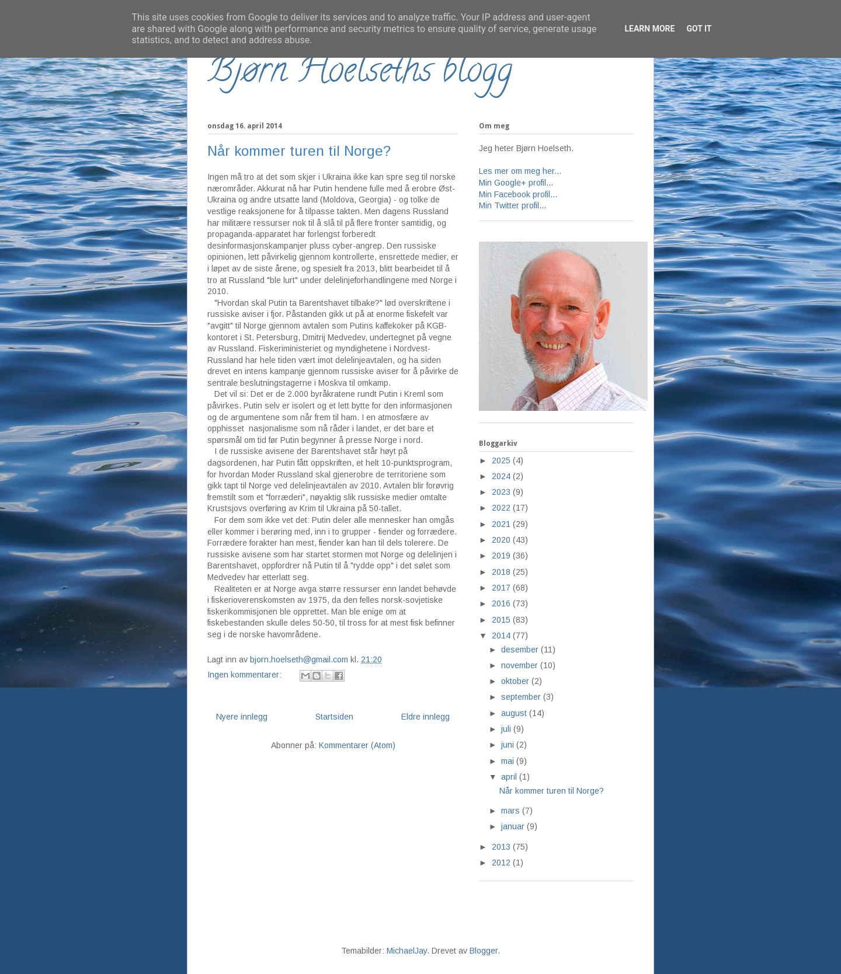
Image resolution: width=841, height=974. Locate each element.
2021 (502, 524)
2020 (502, 539)
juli (507, 729)
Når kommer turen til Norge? (299, 151)
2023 (502, 492)
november (520, 665)
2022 (502, 507)
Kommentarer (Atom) (357, 745)
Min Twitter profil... (512, 205)
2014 (502, 635)
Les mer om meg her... (520, 171)
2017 (502, 587)
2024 (502, 476)
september (522, 696)
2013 (502, 846)
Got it (698, 28)
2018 (502, 572)
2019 (502, 555)
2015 (502, 619)
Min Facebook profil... (518, 194)
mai (508, 761)
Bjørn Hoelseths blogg (359, 73)
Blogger (484, 950)
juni (508, 744)
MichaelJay (407, 950)
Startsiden (334, 716)
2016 (502, 603)
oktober (516, 681)
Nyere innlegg (241, 716)
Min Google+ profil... (516, 182)
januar (514, 826)
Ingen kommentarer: (245, 674)
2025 (502, 460)
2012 (502, 862)
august (515, 713)
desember (521, 649)
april (510, 776)
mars (511, 810)
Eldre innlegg (425, 716)
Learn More (649, 28)
